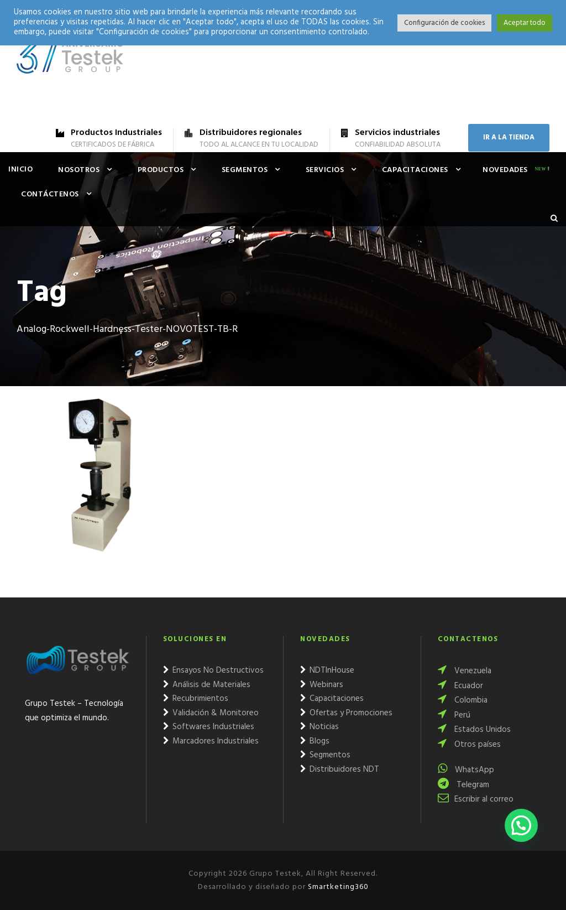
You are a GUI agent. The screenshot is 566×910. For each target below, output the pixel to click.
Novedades (505, 170)
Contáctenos (50, 194)
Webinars (321, 684)
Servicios (325, 170)
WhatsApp (466, 770)
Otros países (469, 744)
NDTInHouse (327, 670)
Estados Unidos (474, 729)
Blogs (314, 741)
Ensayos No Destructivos (213, 670)
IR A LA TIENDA (508, 137)
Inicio (20, 169)
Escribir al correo (475, 799)
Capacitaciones (415, 170)
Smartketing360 (337, 887)
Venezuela (464, 671)
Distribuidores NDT (339, 769)
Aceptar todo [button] (525, 23)
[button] (521, 825)
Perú (454, 715)
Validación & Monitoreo (211, 713)
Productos (161, 170)
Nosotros (78, 170)
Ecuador (460, 686)
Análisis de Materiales (206, 684)
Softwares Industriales (208, 727)
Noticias (319, 727)
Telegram (463, 785)
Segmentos (245, 170)
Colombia (463, 700)
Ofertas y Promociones (346, 713)
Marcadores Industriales (211, 741)
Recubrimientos (195, 698)
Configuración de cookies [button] (444, 23)
